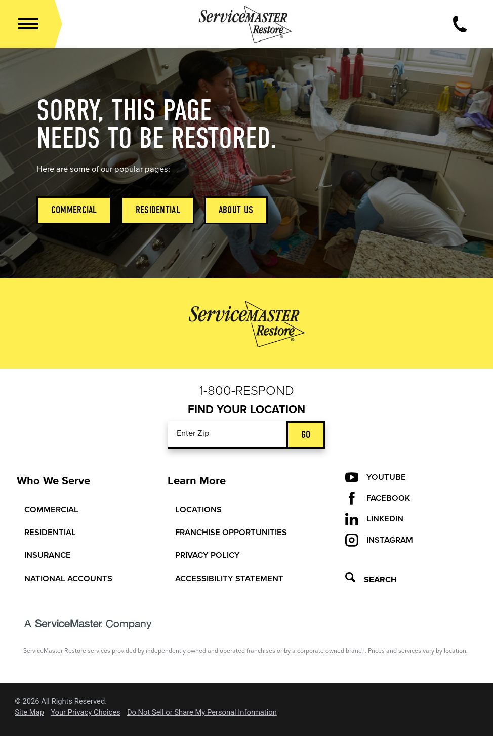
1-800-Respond (246, 390)
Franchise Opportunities (231, 532)
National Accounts (68, 579)
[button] (28, 23)
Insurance (47, 555)
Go (306, 434)
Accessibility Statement (229, 579)
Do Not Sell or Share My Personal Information (202, 712)
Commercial (74, 210)
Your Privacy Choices (85, 712)
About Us (236, 210)
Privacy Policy (207, 555)
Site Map (29, 712)
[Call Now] (459, 24)
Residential (158, 210)
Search (371, 580)
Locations (198, 510)
